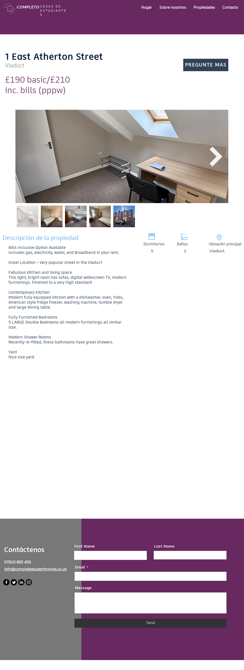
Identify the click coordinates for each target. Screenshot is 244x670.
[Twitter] (14, 582)
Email (80, 567)
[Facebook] (6, 582)
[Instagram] (29, 582)
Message (83, 588)
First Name (84, 546)
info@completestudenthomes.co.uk (35, 570)
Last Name (164, 546)
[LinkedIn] (21, 582)
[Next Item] (216, 157)
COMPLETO (28, 7)
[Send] (150, 623)
